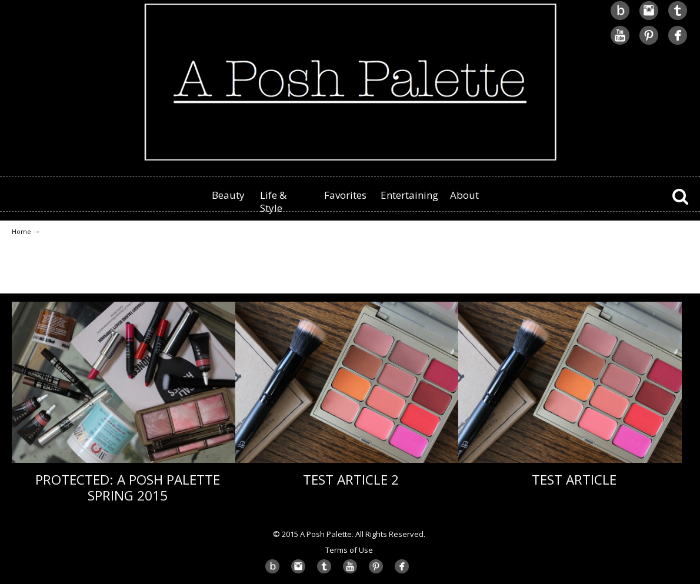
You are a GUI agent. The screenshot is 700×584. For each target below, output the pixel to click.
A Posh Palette (350, 83)
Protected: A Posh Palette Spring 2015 (127, 487)
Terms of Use (349, 550)
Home (21, 231)
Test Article (574, 479)
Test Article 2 (351, 479)
